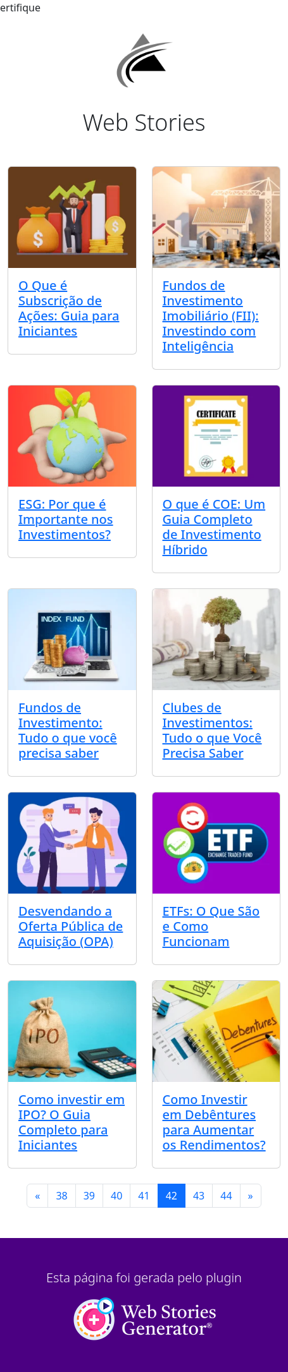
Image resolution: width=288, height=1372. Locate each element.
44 (226, 1196)
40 (116, 1196)
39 (89, 1196)
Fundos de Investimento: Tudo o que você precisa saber (67, 730)
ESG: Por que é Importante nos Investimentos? (65, 519)
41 (143, 1196)
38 (61, 1196)
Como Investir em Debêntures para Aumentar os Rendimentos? (214, 1122)
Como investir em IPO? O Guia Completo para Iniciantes (71, 1122)
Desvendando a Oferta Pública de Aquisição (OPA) (70, 926)
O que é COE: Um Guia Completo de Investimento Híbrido (214, 526)
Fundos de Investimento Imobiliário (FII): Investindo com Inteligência (211, 316)
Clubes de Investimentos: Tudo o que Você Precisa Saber (212, 730)
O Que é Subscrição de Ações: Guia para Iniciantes (68, 308)
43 (198, 1196)
